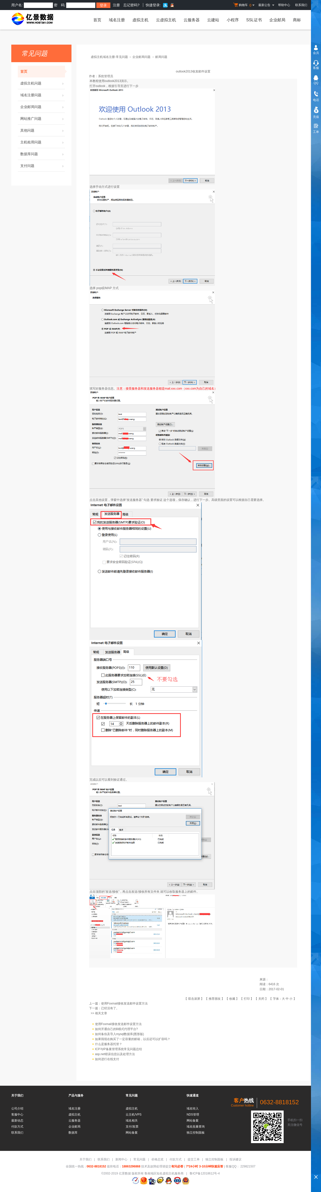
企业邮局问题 (42, 107)
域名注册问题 (42, 95)
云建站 (213, 20)
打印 (247, 998)
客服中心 (17, 1114)
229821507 (247, 1166)
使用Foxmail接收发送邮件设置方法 (124, 1003)
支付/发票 (132, 1126)
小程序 (233, 20)
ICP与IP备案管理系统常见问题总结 (118, 1049)
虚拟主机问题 (42, 83)
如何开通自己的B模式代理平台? (116, 1029)
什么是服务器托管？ (108, 1044)
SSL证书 (254, 20)
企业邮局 (277, 20)
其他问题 (42, 130)
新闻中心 (121, 1159)
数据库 (72, 1132)
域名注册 (117, 20)
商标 (297, 20)
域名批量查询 (196, 1126)
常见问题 (139, 1159)
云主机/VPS (133, 1114)
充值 (316, 117)
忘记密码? (131, 5)
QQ (316, 83)
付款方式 (17, 1126)
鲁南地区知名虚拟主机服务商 (164, 1173)
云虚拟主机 (166, 20)
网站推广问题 (42, 119)
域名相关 (132, 1120)
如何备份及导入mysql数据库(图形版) (119, 1034)
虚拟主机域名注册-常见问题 (109, 57)
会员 (316, 53)
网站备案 (132, 1132)
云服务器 (192, 20)
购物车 (244, 5)
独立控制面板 (196, 1132)
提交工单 (194, 1159)
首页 (97, 20)
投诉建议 (235, 1159)
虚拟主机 (140, 20)
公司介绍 (17, 1108)
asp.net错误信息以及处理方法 (115, 1054)
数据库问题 (42, 154)
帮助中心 (284, 5)
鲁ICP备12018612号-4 (205, 1173)
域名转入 (193, 1108)
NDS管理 (193, 1114)
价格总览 (157, 1159)
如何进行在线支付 (107, 1059)
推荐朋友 (215, 998)
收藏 (232, 998)
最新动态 (17, 1120)
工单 (316, 132)
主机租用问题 (42, 142)
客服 (316, 68)
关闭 (261, 998)
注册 (116, 5)
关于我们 (85, 1159)
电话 (316, 100)
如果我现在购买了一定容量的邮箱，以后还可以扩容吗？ (132, 1039)
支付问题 (42, 166)
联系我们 (301, 5)
